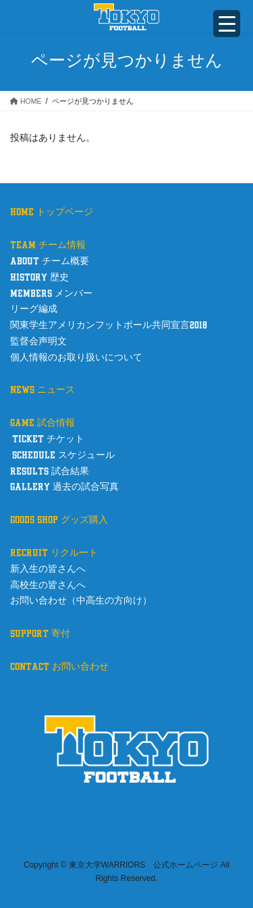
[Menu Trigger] (226, 23)
